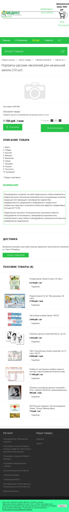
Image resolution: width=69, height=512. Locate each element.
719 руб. (35, 411)
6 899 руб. (36, 356)
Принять (62, 506)
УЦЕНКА (39, 444)
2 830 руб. (35, 319)
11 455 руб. (36, 374)
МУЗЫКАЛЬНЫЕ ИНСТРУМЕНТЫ (16, 471)
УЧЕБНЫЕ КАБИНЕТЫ (11, 480)
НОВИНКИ (40, 439)
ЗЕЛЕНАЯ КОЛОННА (11, 491)
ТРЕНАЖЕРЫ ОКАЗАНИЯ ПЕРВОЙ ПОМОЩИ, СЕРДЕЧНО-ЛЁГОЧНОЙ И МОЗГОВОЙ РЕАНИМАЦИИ (17, 449)
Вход (62, 22)
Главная (6, 40)
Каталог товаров (34, 51)
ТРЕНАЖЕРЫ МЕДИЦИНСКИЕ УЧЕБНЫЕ (14, 464)
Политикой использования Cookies (17, 509)
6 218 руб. (35, 282)
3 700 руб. (36, 301)
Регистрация (63, 25)
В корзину (12, 127)
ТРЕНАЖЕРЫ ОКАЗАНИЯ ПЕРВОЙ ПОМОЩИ (16, 457)
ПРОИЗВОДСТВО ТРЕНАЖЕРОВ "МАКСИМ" (15, 440)
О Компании (21, 40)
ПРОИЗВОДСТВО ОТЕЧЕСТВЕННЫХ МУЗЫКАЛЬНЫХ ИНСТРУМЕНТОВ (17, 485)
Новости (49, 40)
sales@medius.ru (47, 9)
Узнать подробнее (16, 255)
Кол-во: (46, 120)
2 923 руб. (35, 337)
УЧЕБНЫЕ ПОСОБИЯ (11, 475)
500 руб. (35, 392)
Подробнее (35, 287)
